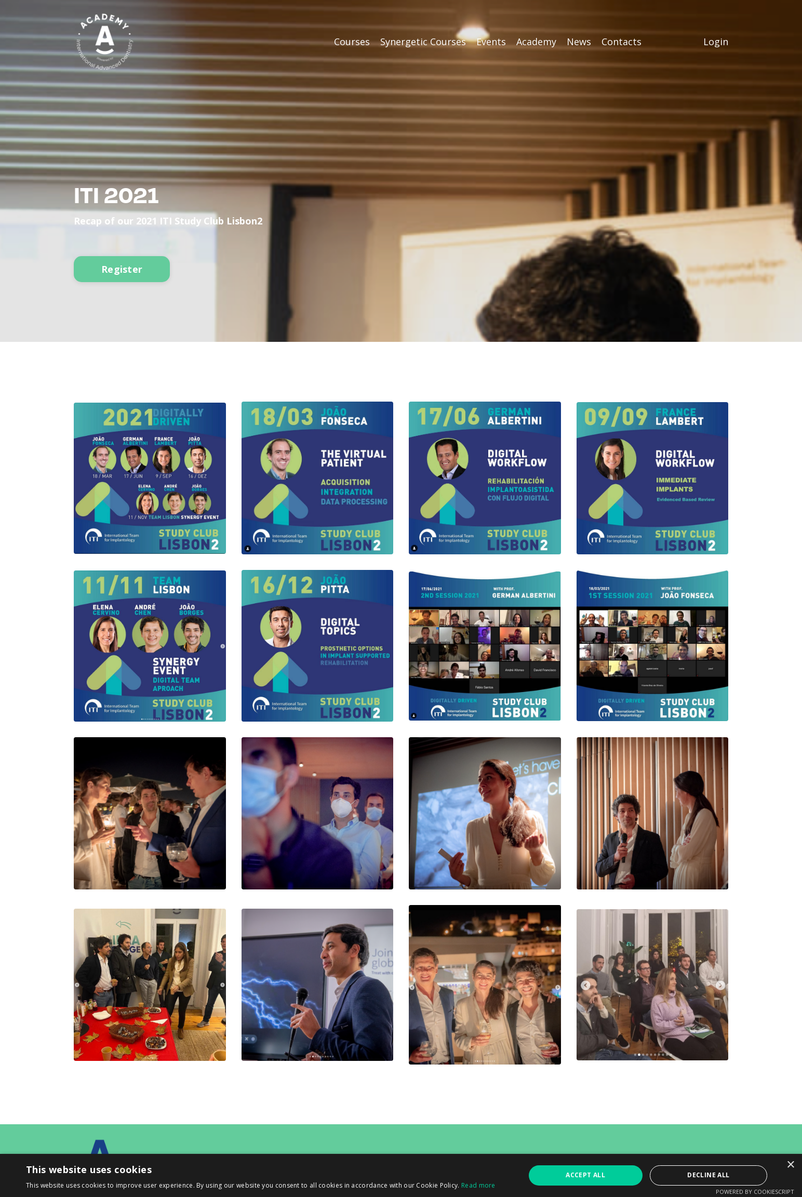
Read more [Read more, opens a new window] (478, 1185)
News (579, 41)
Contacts (621, 41)
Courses (352, 41)
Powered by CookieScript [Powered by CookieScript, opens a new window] (755, 1191)
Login (715, 41)
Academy (536, 41)
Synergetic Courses (423, 41)
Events (491, 41)
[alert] (401, 1175)
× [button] (790, 1165)
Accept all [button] (585, 1175)
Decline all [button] (708, 1175)
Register (121, 269)
